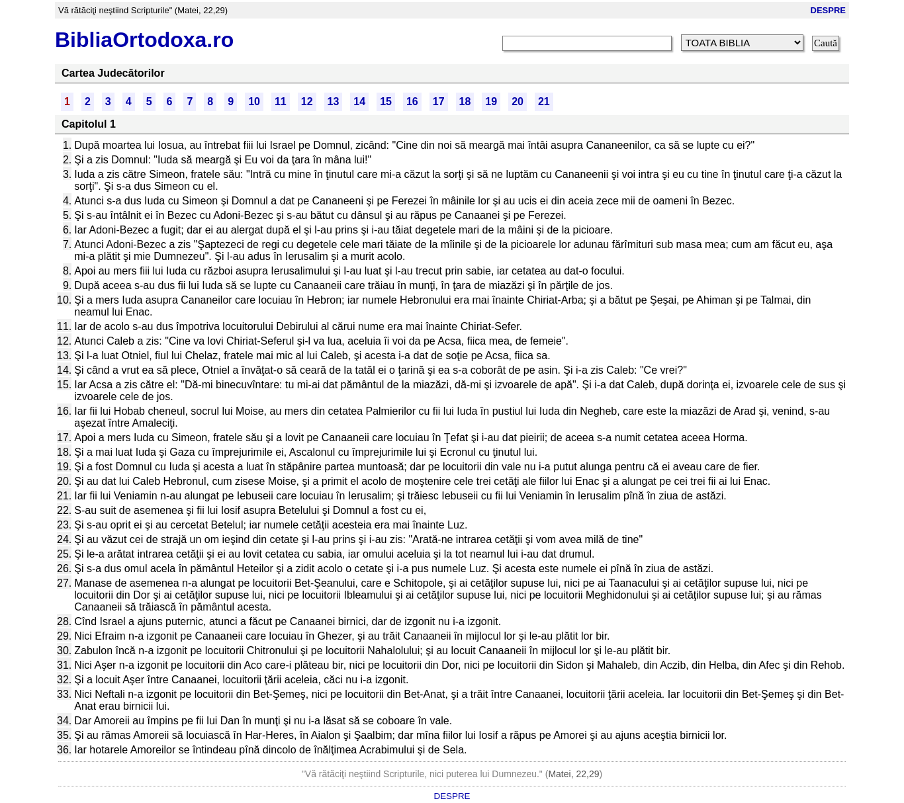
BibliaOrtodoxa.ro (144, 40)
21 (544, 101)
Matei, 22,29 (573, 774)
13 (333, 101)
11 (281, 101)
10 (254, 101)
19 (491, 101)
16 (412, 101)
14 (359, 101)
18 (465, 101)
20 (517, 101)
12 (307, 101)
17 (439, 101)
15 (386, 101)
